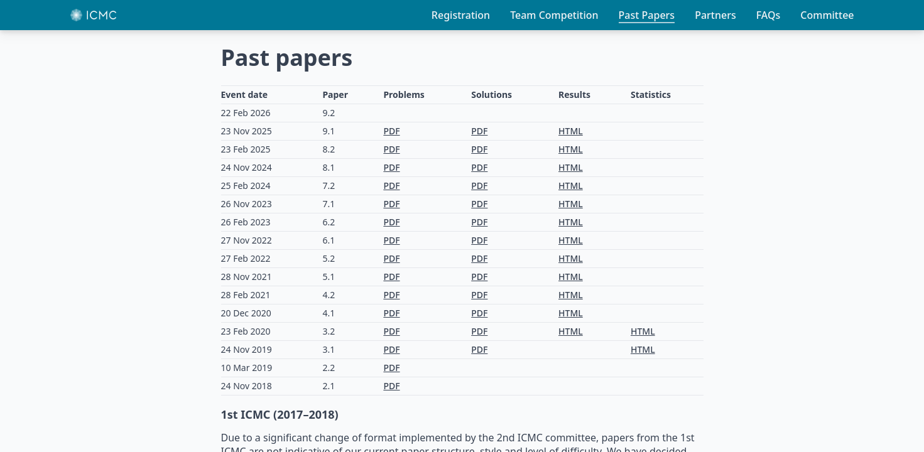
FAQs (768, 15)
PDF (391, 131)
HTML (570, 131)
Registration (461, 15)
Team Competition (554, 15)
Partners (715, 15)
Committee (827, 15)
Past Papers (647, 15)
